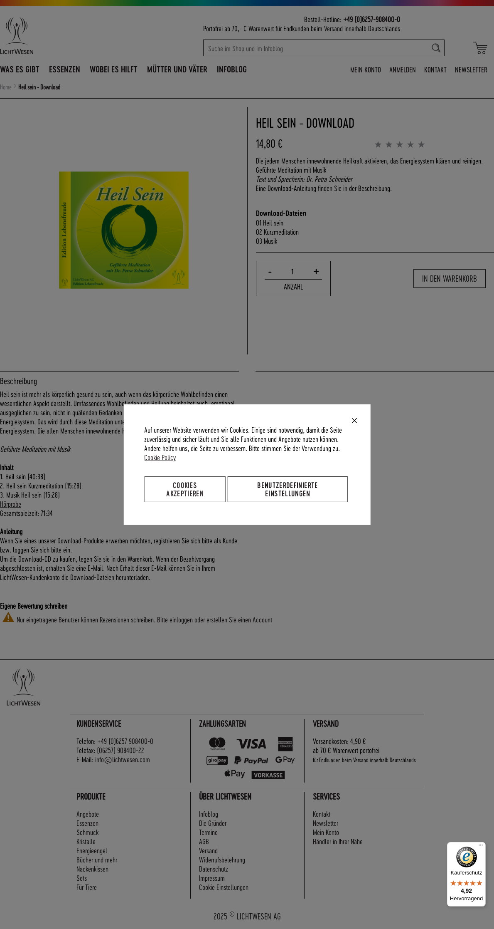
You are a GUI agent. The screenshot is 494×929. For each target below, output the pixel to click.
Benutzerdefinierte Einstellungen (287, 488)
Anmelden (402, 69)
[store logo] (49, 35)
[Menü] (481, 847)
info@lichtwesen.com (122, 759)
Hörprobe (10, 503)
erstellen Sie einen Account (239, 619)
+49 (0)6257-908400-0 (371, 19)
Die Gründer (212, 822)
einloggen (181, 619)
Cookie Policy (160, 456)
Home (6, 87)
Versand (333, 28)
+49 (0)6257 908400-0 (125, 740)
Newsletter (471, 69)
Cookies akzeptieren (185, 488)
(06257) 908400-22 (120, 750)
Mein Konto (365, 69)
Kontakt (435, 69)
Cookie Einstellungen (223, 886)
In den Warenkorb (449, 278)
